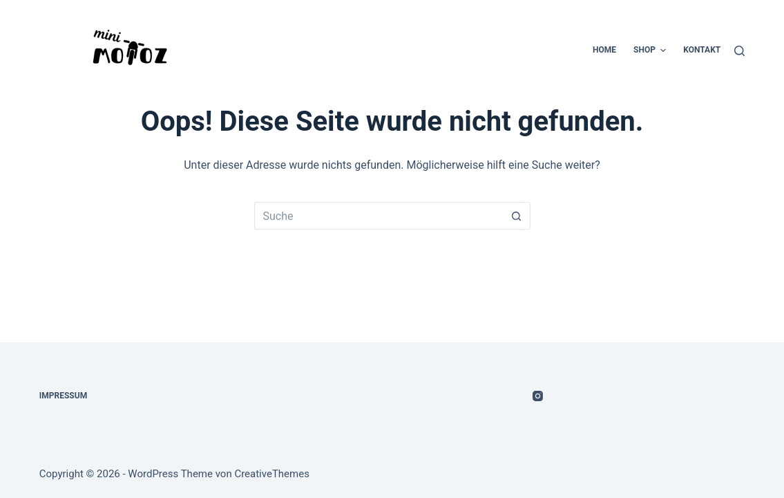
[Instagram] (538, 396)
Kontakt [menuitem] (701, 50)
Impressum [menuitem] (63, 395)
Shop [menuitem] (651, 50)
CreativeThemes (271, 474)
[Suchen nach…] (378, 216)
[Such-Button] (516, 216)
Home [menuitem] (604, 50)
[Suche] (739, 51)
